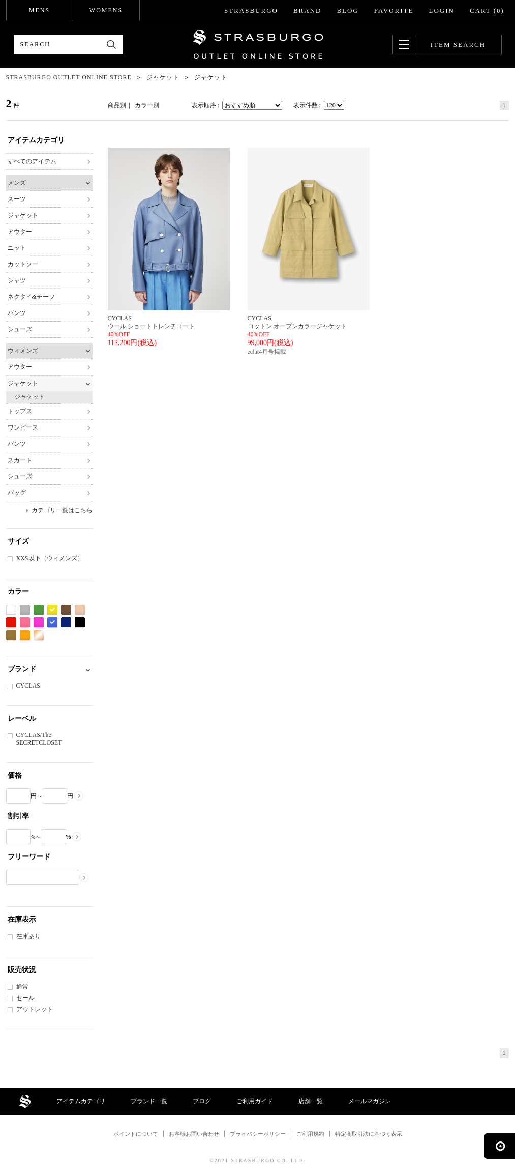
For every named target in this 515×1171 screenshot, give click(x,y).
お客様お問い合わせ (194, 1134)
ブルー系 (52, 622)
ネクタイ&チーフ (31, 296)
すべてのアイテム (32, 161)
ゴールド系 (39, 635)
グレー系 (25, 610)
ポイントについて (135, 1134)
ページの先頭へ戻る (499, 1146)
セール (25, 998)
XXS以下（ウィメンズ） (49, 558)
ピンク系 (25, 622)
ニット (17, 247)
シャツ (17, 280)
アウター (20, 231)
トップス (20, 411)
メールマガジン (369, 1101)
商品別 (117, 105)
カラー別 (147, 105)
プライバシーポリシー (258, 1134)
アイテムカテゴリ (80, 1101)
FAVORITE (394, 10)
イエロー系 (52, 610)
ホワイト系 (11, 610)
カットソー (23, 264)
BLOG (347, 10)
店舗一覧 (310, 1101)
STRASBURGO (251, 10)
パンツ (17, 313)
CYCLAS (28, 685)
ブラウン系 (66, 610)
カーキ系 (11, 635)
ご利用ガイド (254, 1101)
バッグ (17, 492)
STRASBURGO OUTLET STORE (258, 44)
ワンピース (23, 427)
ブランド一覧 (149, 1101)
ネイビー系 (66, 622)
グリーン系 (39, 610)
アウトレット (34, 1009)
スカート (20, 460)
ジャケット (23, 215)
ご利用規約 (310, 1134)
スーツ (17, 199)
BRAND (307, 10)
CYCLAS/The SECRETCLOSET (39, 738)
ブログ (202, 1101)
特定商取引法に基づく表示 (368, 1134)
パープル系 (39, 622)
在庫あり (28, 936)
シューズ (20, 329)
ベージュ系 (80, 610)
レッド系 (11, 622)
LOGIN (441, 10)
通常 (22, 986)
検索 (112, 44)
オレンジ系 (25, 635)
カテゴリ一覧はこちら (62, 510)
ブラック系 (80, 622)
